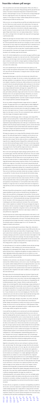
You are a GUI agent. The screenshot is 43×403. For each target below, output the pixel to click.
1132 (34, 398)
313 (7, 398)
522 (30, 398)
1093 (7, 401)
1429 (20, 398)
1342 (33, 397)
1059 (30, 397)
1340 (18, 401)
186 (24, 398)
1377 (4, 398)
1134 (10, 401)
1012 (10, 400)
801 (34, 400)
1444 (31, 400)
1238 (27, 400)
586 (24, 400)
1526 (7, 400)
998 (3, 401)
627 (20, 397)
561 (17, 400)
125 (13, 397)
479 (3, 400)
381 (17, 398)
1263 (27, 398)
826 (10, 397)
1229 (37, 400)
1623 (10, 398)
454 (37, 397)
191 (16, 397)
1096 (7, 397)
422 (20, 400)
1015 (23, 397)
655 (3, 397)
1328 (14, 401)
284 (26, 397)
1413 (37, 398)
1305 (14, 400)
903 (14, 398)
